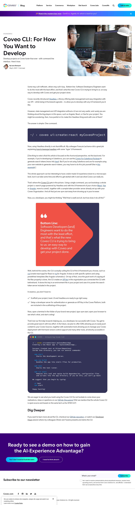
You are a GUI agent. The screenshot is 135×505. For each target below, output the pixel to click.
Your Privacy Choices (40, 500)
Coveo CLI (45, 183)
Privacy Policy (7, 500)
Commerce (59, 5)
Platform (39, 5)
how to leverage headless (46, 149)
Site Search (82, 5)
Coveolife (105, 5)
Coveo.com (8, 494)
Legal (28, 500)
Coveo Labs (94, 5)
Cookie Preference (19, 500)
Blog (22, 5)
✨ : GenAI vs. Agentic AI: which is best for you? (66, 13)
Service (49, 5)
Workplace (71, 5)
